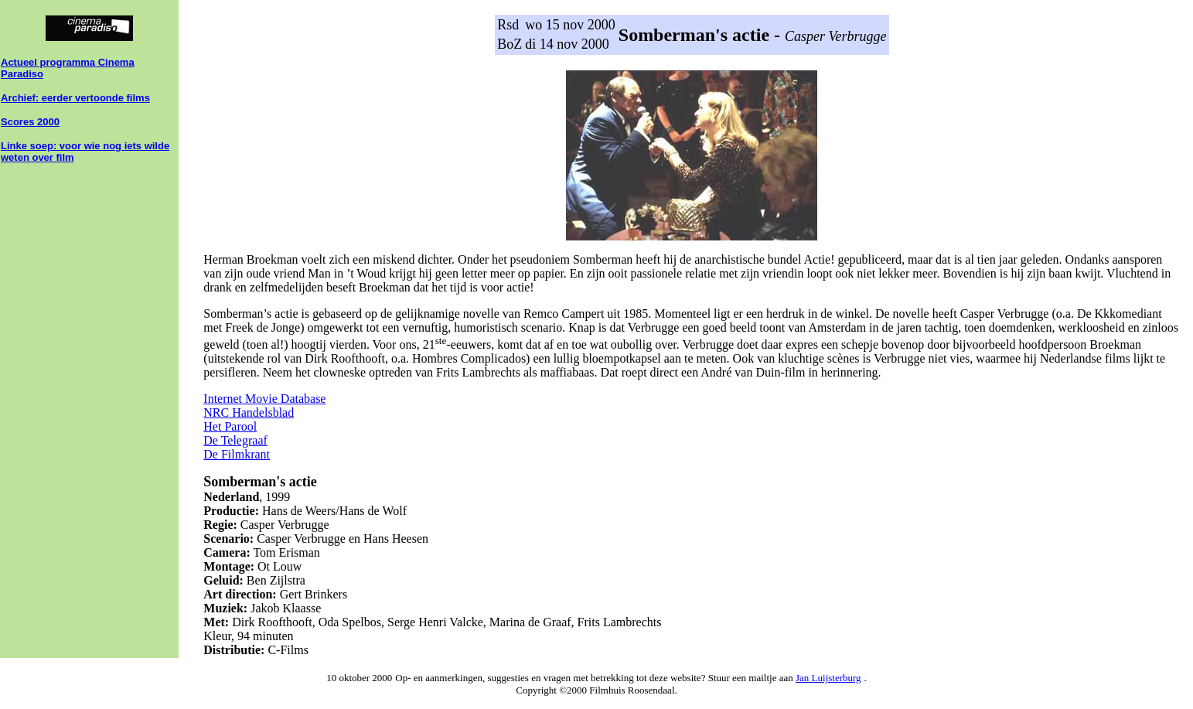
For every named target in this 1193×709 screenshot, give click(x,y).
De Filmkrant (236, 454)
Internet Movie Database (264, 398)
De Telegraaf (235, 440)
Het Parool (230, 426)
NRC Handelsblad (248, 412)
